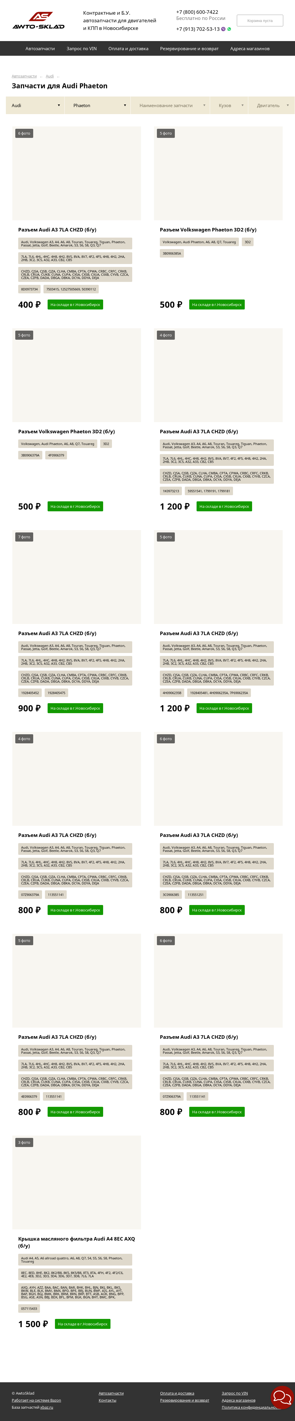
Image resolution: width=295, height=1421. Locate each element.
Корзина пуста (260, 20)
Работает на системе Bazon (36, 1400)
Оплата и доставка (177, 1393)
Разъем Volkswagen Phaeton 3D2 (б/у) (208, 229)
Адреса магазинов (238, 1400)
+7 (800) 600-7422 (197, 12)
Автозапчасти (24, 76)
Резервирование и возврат (184, 1400)
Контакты (107, 1400)
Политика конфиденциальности (251, 1407)
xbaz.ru (46, 1407)
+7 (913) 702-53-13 (198, 29)
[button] (274, 1412)
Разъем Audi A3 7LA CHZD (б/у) (57, 229)
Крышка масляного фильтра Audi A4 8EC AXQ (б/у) (76, 1242)
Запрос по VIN (235, 1393)
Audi (50, 76)
